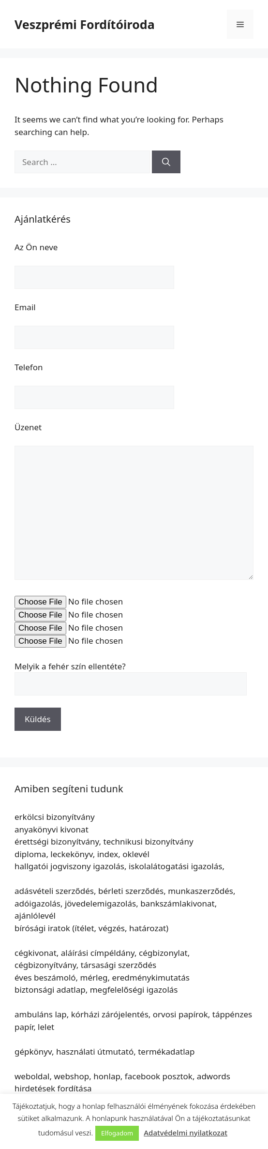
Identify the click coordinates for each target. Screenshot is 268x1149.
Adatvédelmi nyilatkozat (185, 1132)
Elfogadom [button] (117, 1133)
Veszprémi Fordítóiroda (85, 24)
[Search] (166, 162)
